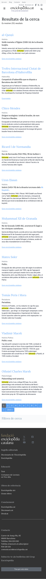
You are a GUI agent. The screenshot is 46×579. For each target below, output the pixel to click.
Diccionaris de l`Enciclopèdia (13, 455)
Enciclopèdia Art (8, 490)
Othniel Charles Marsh (16, 371)
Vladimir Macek (12, 333)
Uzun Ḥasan (9, 180)
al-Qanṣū (8, 35)
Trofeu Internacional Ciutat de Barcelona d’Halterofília (21, 70)
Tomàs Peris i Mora (14, 295)
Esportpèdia (6, 98)
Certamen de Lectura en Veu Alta (10, 476)
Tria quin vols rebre (21, 569)
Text (3, 471)
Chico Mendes (11, 108)
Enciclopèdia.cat (8, 507)
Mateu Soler (9, 257)
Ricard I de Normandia (16, 147)
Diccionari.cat (29, 5)
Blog (10, 2)
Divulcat (21, 5)
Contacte (17, 2)
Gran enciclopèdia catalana (11, 59)
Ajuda (24, 2)
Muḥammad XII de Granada (19, 218)
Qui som (4, 2)
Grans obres (6, 493)
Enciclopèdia (6, 458)
